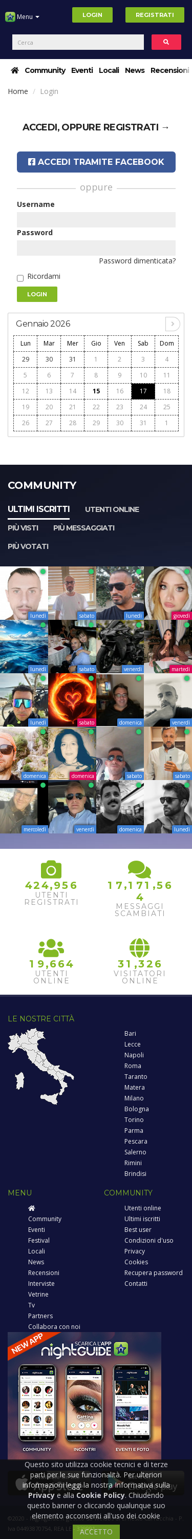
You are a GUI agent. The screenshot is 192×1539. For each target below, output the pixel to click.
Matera (134, 1087)
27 (49, 423)
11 (166, 375)
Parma (133, 1130)
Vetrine (38, 1294)
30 (49, 359)
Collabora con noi (54, 1326)
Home (18, 91)
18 (166, 391)
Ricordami (43, 276)
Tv (31, 1305)
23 (119, 407)
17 (143, 391)
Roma (132, 1065)
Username (36, 204)
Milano (134, 1098)
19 (25, 407)
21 (72, 407)
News (134, 70)
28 (72, 423)
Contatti (135, 1283)
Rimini (133, 1162)
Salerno (135, 1152)
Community (45, 70)
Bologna (136, 1109)
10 (143, 375)
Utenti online (112, 509)
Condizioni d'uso (149, 1240)
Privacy (134, 1251)
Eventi (82, 70)
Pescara (135, 1141)
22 (96, 407)
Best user (138, 1229)
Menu (22, 20)
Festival (39, 1240)
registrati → (136, 127)
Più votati (28, 546)
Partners (40, 1316)
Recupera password (153, 1272)
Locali (109, 70)
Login (92, 14)
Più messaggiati (83, 528)
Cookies (136, 1262)
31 (72, 359)
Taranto (135, 1076)
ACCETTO (96, 1531)
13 (49, 391)
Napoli (134, 1055)
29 (25, 359)
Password (35, 232)
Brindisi (135, 1173)
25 (166, 407)
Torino (134, 1119)
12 (25, 391)
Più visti (23, 528)
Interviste (41, 1283)
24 (143, 407)
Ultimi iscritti (39, 509)
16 (119, 391)
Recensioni (170, 70)
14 (72, 391)
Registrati (155, 14)
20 (49, 407)
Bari (130, 1033)
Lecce (132, 1044)
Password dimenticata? (137, 260)
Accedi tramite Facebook (96, 162)
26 (25, 423)
